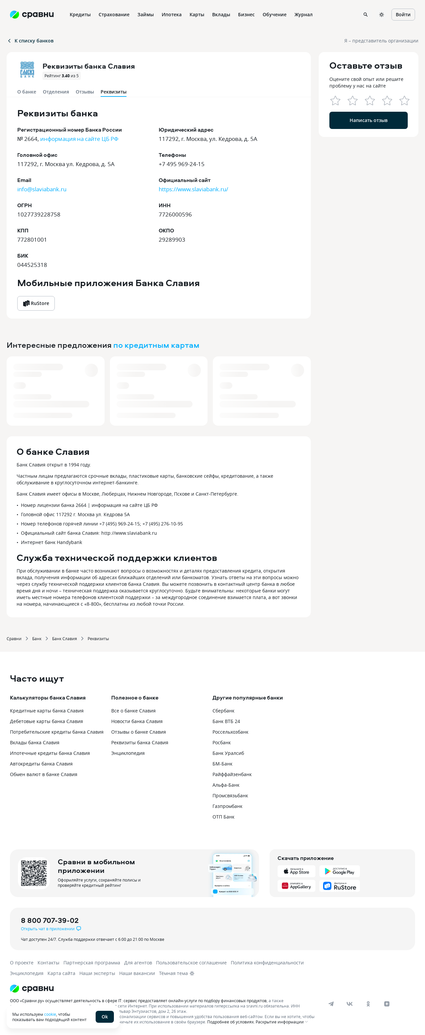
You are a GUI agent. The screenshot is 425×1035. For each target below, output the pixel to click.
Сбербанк (223, 710)
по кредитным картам (156, 344)
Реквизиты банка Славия (139, 742)
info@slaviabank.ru (41, 189)
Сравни (14, 638)
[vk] (349, 1004)
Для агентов (138, 962)
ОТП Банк (223, 817)
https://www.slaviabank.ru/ (193, 189)
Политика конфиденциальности (267, 962)
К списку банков (30, 40)
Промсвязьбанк (230, 795)
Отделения (56, 92)
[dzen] (386, 1004)
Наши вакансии (137, 973)
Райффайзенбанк (232, 774)
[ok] (368, 1004)
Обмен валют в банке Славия (43, 774)
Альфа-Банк (225, 785)
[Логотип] (163, 989)
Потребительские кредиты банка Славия (57, 732)
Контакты (48, 962)
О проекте (22, 962)
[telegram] (331, 1004)
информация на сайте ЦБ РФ (79, 139)
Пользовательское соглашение (191, 962)
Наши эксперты (97, 973)
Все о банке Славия (133, 710)
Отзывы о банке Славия (138, 732)
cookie (50, 1014)
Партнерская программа (91, 962)
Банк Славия (64, 638)
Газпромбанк (227, 806)
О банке (26, 92)
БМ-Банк (222, 764)
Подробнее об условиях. (231, 1021)
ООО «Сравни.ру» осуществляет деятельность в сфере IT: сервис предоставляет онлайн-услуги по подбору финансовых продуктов (138, 1000)
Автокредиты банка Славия (41, 764)
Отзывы (85, 92)
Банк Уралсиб (228, 753)
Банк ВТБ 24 (226, 721)
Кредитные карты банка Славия (47, 710)
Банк (37, 638)
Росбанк (221, 742)
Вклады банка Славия (34, 742)
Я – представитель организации (381, 40)
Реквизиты (98, 638)
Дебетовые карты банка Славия (46, 721)
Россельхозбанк (230, 732)
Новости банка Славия (137, 721)
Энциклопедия (128, 753)
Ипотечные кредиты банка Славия (50, 753)
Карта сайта (61, 973)
